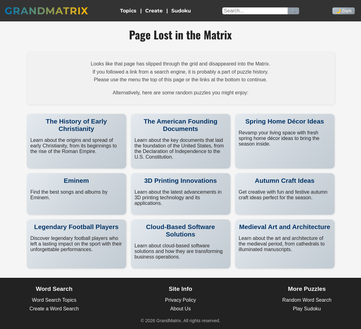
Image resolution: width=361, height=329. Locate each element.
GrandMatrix (46, 11)
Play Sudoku (307, 308)
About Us (180, 308)
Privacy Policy (180, 300)
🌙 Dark (344, 10)
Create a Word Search (54, 308)
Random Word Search (306, 300)
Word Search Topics (54, 300)
